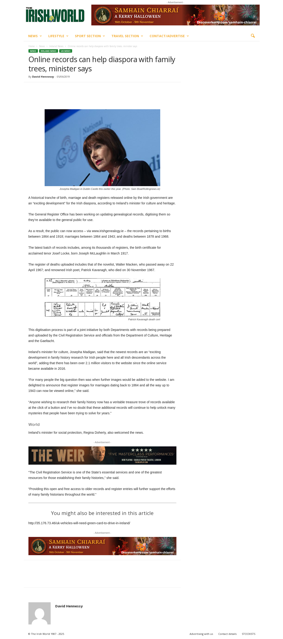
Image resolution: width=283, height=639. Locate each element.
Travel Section (127, 36)
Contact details (227, 634)
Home (31, 46)
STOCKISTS (248, 634)
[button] (253, 36)
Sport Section (90, 36)
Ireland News (56, 46)
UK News (66, 50)
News (35, 36)
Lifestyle (58, 36)
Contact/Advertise (169, 36)
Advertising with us (201, 634)
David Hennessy (43, 76)
